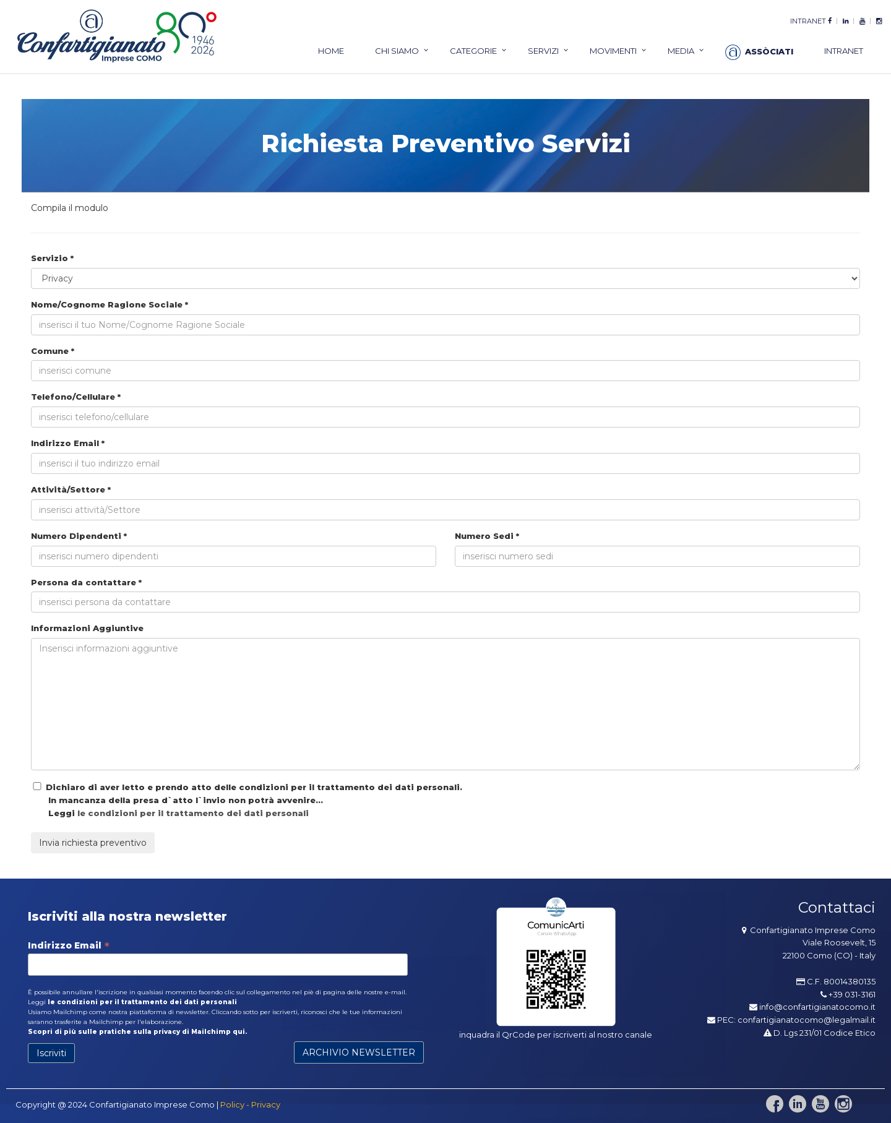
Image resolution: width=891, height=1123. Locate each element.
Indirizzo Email (69, 945)
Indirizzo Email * (68, 443)
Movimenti (613, 51)
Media (681, 51)
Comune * (52, 351)
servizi (543, 51)
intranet (808, 21)
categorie (473, 51)
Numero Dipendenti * (79, 536)
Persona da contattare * (86, 582)
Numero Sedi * (487, 536)
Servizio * (52, 258)
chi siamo (397, 51)
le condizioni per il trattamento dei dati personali (193, 813)
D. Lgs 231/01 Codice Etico (820, 1033)
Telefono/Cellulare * (76, 397)
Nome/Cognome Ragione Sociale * (109, 304)
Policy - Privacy (250, 1104)
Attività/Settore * (71, 489)
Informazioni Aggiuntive (87, 628)
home (331, 51)
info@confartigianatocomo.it (817, 1007)
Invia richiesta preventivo (93, 842)
